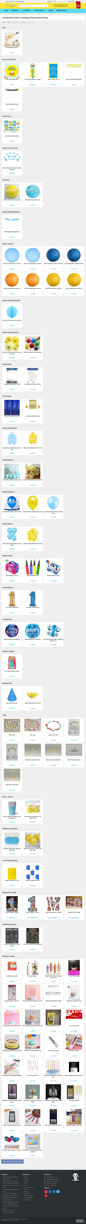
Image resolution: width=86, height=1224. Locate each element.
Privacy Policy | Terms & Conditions (9, 1220)
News (25, 1183)
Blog (25, 1189)
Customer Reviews (28, 1187)
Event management (29, 1197)
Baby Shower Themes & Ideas (10, 1197)
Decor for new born (7, 1199)
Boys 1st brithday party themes (10, 1181)
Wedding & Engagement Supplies (11, 1202)
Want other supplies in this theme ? (12, 1161)
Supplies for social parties (9, 1210)
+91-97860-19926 (58, 4)
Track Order (71, 1)
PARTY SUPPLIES (40, 10)
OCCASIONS (27, 10)
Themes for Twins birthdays (9, 1193)
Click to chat (9, 1)
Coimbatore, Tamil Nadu (52, 1181)
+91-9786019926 (19, 1)
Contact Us (27, 1193)
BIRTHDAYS (15, 10)
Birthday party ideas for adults (10, 1195)
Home (25, 1177)
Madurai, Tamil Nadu (51, 1185)
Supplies (26, 1181)
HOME (6, 10)
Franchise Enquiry (28, 1195)
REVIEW (51, 10)
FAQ (25, 1185)
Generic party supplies (8, 1212)
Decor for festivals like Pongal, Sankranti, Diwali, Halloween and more (11, 1206)
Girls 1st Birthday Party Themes (10, 1183)
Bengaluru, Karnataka (51, 1183)
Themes (26, 1179)
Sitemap (26, 1191)
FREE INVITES (61, 10)
